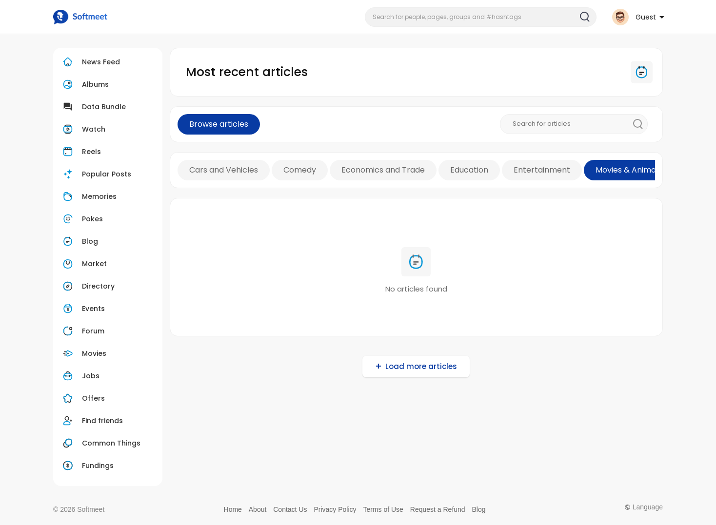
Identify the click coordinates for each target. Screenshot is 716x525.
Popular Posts (95, 174)
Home (233, 509)
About (258, 509)
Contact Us (290, 509)
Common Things (100, 443)
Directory (87, 286)
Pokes (81, 219)
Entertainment (542, 169)
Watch (82, 129)
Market (83, 263)
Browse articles (218, 124)
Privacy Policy (335, 509)
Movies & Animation (633, 169)
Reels (80, 151)
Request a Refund (437, 509)
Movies (83, 353)
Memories (88, 196)
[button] (481, 17)
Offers (82, 398)
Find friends (91, 420)
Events (82, 308)
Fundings (87, 465)
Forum (82, 331)
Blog (79, 241)
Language (643, 507)
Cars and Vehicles (223, 169)
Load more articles (421, 366)
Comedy (299, 169)
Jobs (79, 376)
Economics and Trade (383, 169)
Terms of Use (383, 509)
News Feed (90, 62)
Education (469, 169)
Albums (84, 84)
